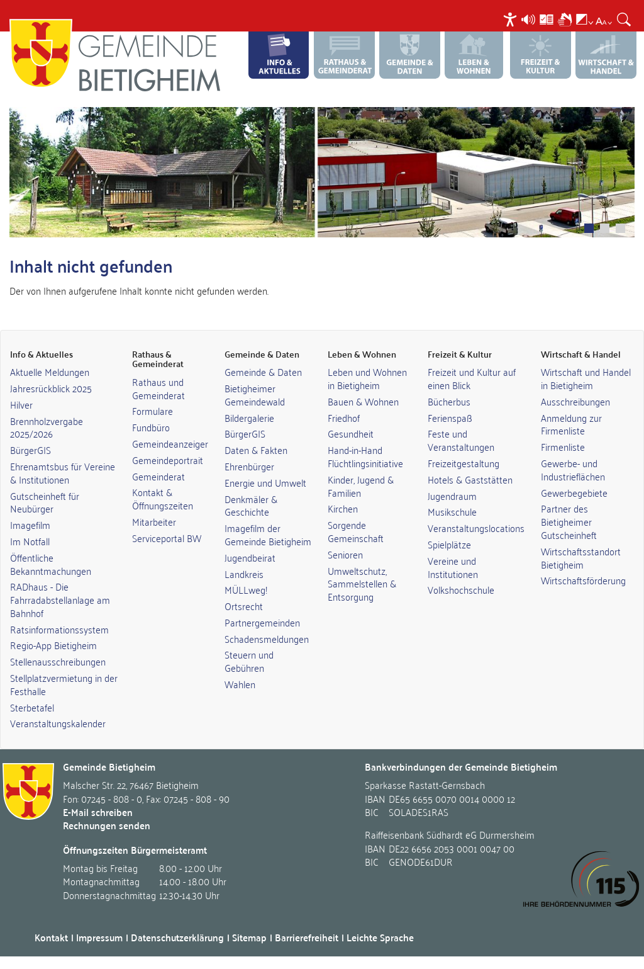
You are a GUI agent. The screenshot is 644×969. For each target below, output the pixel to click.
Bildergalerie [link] (249, 417)
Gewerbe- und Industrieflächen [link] (573, 469)
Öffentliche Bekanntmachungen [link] (50, 563)
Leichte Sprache (380, 937)
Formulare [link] (152, 410)
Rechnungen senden (106, 825)
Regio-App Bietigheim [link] (53, 645)
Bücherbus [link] (449, 401)
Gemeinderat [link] (158, 476)
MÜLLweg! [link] (246, 589)
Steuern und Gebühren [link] (249, 660)
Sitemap (249, 937)
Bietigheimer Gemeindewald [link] (255, 394)
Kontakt (51, 937)
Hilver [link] (21, 404)
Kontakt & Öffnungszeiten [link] (162, 498)
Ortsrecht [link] (244, 606)
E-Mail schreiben (98, 812)
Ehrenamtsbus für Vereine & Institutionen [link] (62, 472)
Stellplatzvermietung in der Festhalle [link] (64, 684)
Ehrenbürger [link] (249, 466)
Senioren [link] (345, 554)
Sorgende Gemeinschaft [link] (356, 531)
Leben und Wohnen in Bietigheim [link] (367, 378)
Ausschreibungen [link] (575, 401)
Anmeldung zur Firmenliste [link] (571, 424)
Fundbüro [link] (151, 427)
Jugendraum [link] (452, 495)
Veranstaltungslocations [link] (476, 527)
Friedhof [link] (344, 417)
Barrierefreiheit (306, 937)
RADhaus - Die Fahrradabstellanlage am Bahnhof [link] (60, 599)
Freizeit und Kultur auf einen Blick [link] (472, 378)
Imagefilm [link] (30, 524)
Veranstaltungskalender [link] (58, 723)
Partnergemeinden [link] (262, 622)
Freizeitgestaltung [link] (463, 463)
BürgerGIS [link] (30, 449)
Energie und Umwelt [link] (265, 482)
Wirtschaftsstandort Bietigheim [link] (581, 557)
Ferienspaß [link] (450, 417)
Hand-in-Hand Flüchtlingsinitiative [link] (365, 456)
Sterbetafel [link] (32, 707)
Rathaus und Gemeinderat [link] (158, 388)
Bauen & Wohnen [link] (363, 401)
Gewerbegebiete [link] (574, 492)
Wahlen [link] (240, 684)
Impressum (99, 937)
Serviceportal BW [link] (166, 538)
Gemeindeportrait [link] (167, 459)
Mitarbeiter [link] (154, 521)
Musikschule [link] (452, 511)
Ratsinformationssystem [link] (59, 629)
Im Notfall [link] (30, 541)
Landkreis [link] (244, 573)
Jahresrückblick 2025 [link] (51, 388)
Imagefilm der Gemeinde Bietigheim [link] (268, 534)
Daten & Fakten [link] (256, 449)
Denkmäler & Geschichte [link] (251, 505)
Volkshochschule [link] (461, 589)
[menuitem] (511, 19)
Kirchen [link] (343, 508)
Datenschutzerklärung (177, 937)
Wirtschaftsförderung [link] (583, 580)
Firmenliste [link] (563, 446)
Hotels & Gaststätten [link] (470, 479)
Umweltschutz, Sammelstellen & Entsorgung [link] (362, 584)
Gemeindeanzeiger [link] (170, 443)
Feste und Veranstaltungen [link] (461, 439)
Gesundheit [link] (351, 433)
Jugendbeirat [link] (250, 557)
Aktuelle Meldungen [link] (49, 371)
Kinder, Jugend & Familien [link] (361, 485)
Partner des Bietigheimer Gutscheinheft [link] (569, 521)
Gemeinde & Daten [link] (263, 371)
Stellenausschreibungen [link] (58, 661)
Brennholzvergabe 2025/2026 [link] (46, 427)
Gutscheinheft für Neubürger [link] (44, 502)
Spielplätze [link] (449, 544)
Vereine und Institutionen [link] (453, 567)
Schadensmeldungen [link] (267, 638)
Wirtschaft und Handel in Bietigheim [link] (586, 378)
